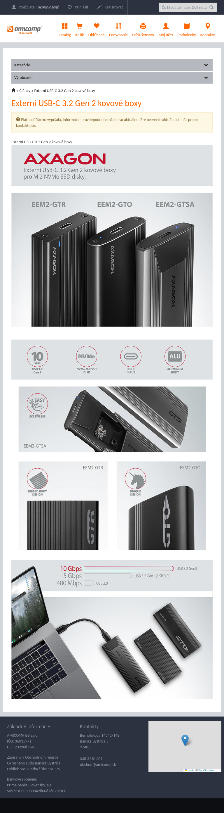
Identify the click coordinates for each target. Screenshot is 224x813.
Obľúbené (96, 28)
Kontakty (207, 28)
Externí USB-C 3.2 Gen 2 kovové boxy (64, 90)
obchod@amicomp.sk (98, 764)
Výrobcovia (111, 77)
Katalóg (65, 28)
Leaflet (189, 770)
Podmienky (187, 28)
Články (25, 90)
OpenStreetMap (206, 770)
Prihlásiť (78, 7)
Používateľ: (35, 7)
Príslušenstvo (143, 28)
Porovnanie (118, 28)
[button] (185, 740)
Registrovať (110, 7)
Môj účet (165, 28)
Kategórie (111, 65)
